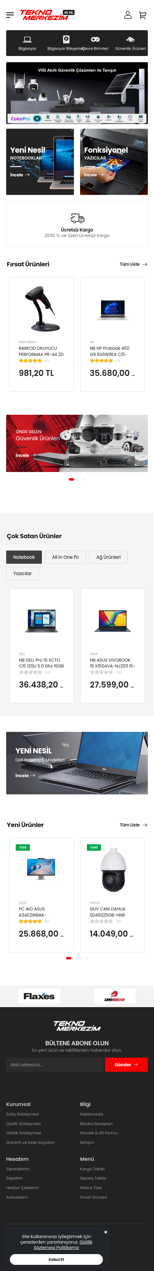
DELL (22, 654)
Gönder (126, 1065)
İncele (16, 175)
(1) (47, 360)
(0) (48, 672)
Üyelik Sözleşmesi (23, 1124)
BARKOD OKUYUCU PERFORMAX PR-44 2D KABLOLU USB (41, 354)
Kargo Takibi (92, 1169)
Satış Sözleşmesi (22, 1114)
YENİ (22, 847)
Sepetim (14, 1178)
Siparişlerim (18, 1169)
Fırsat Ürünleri (93, 1197)
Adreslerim (17, 1197)
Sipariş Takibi (93, 1178)
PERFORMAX (28, 342)
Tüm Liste (130, 264)
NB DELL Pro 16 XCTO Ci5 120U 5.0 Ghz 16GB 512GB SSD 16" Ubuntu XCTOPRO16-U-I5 (41, 669)
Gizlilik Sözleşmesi (23, 1133)
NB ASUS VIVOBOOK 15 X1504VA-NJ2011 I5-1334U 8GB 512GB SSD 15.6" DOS (112, 669)
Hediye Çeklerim (22, 1188)
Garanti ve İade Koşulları (30, 1142)
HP (92, 342)
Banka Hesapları (96, 1124)
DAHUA (95, 903)
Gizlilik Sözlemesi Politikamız (63, 1245)
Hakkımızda (91, 1114)
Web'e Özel (91, 1188)
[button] (71, 479)
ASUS (94, 654)
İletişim (87, 1142)
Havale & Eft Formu (99, 1133)
